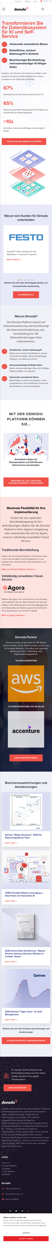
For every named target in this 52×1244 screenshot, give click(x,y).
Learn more (42, 1225)
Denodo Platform (9, 1165)
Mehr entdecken (17, 1087)
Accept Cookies (26, 1239)
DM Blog (27, 1)
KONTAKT (6, 1174)
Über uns (6, 1162)
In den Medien (8, 1171)
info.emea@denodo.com (12, 1194)
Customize (26, 1232)
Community (17, 1)
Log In (35, 1)
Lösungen (6, 1168)
